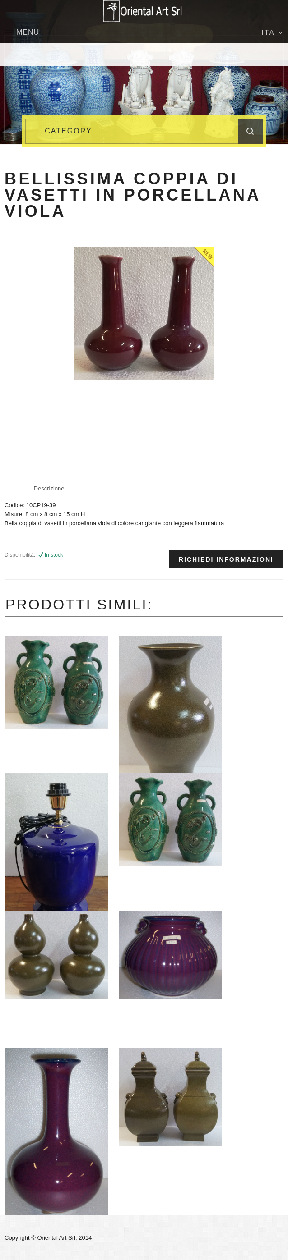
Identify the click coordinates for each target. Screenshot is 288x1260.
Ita (272, 33)
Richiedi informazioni (226, 559)
